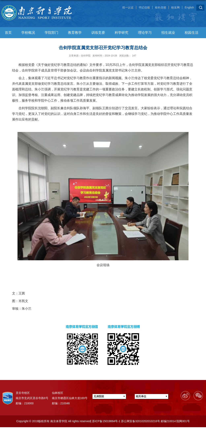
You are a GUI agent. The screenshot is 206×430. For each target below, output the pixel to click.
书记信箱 (144, 7)
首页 (8, 33)
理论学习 (145, 33)
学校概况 (28, 33)
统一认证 (128, 7)
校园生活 (191, 33)
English (189, 7)
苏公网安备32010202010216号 (140, 421)
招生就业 (168, 33)
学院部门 (51, 33)
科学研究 (121, 33)
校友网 (175, 7)
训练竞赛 (98, 33)
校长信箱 (160, 7)
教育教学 (75, 33)
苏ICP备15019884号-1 (105, 421)
